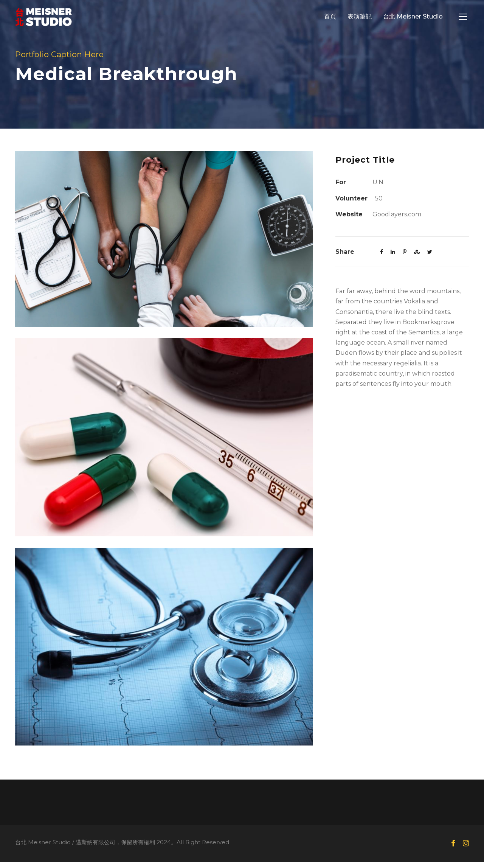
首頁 (330, 16)
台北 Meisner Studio (413, 16)
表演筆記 (359, 16)
